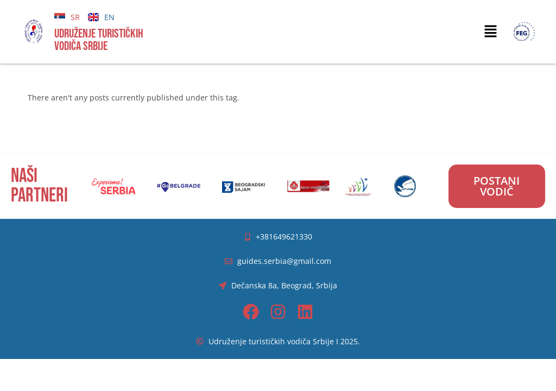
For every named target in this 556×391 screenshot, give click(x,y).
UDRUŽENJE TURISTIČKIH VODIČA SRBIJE (98, 40)
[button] (490, 31)
